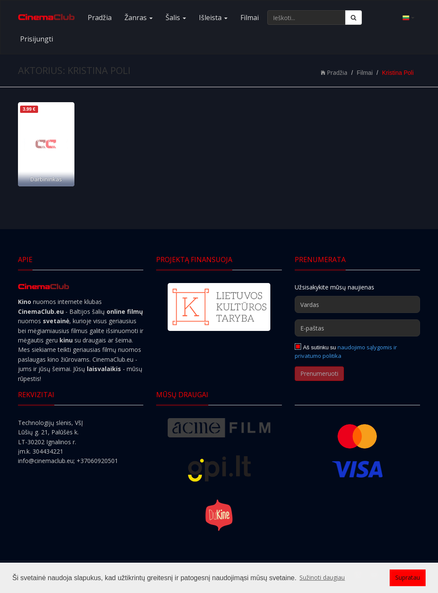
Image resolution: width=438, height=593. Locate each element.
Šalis (176, 17)
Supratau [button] (407, 577)
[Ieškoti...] (306, 17)
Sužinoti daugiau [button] (322, 577)
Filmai (249, 17)
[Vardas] (357, 304)
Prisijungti (36, 39)
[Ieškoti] (353, 17)
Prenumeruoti (319, 373)
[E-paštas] (357, 327)
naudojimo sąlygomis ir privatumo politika (346, 351)
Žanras (138, 17)
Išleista (213, 17)
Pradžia (100, 17)
